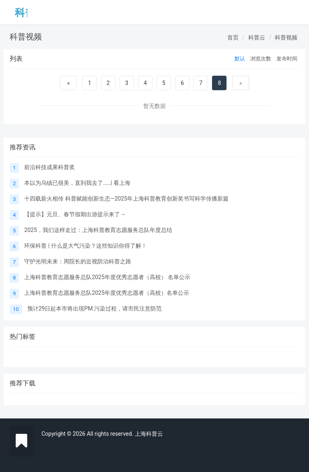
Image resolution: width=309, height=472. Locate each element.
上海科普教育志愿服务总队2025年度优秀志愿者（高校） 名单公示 (107, 277)
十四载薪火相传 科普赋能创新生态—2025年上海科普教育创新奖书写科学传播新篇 (126, 198)
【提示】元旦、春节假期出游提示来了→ (75, 214)
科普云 (256, 37)
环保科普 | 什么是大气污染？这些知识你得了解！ (85, 245)
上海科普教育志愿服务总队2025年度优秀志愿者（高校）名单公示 (106, 293)
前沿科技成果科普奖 (49, 167)
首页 (233, 37)
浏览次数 (260, 59)
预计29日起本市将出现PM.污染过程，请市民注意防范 (94, 308)
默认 (240, 59)
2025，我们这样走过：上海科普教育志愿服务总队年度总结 (98, 230)
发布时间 (286, 59)
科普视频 (286, 37)
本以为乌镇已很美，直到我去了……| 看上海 (77, 183)
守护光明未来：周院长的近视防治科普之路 (77, 261)
